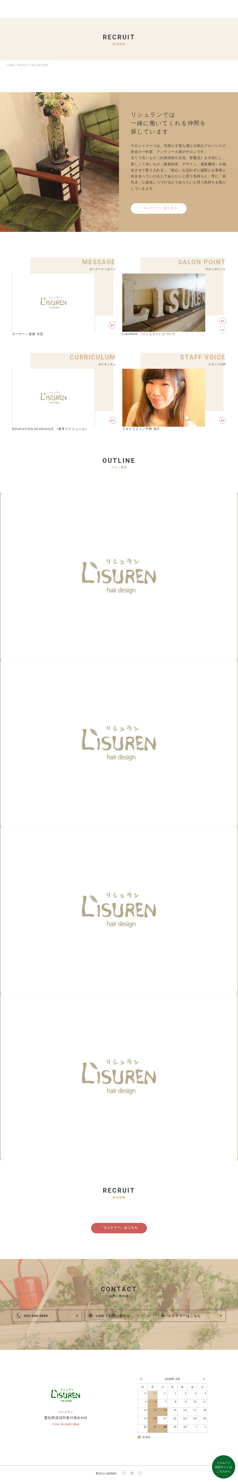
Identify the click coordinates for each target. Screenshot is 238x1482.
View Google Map (65, 1424)
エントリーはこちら (185, 1316)
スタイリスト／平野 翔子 (142, 429)
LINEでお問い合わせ (114, 1316)
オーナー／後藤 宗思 (29, 334)
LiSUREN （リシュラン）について (150, 334)
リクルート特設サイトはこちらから (223, 1467)
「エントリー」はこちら (158, 208)
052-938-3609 (36, 1316)
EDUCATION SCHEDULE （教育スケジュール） (52, 429)
